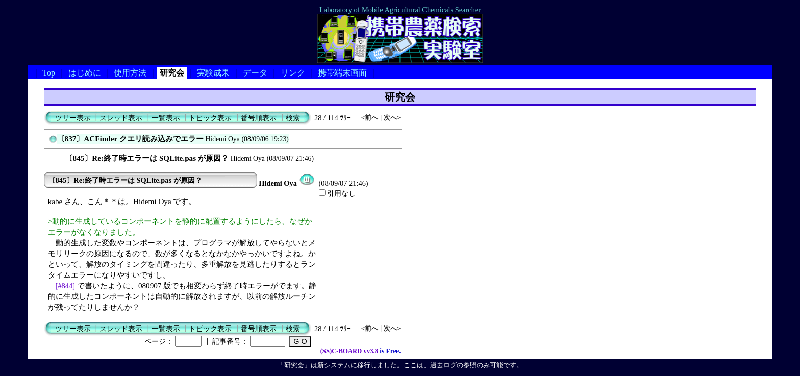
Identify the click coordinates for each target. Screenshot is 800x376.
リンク (293, 72)
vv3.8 (371, 351)
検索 (293, 118)
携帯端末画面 (342, 72)
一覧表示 (166, 118)
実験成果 (213, 72)
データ (255, 72)
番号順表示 (259, 118)
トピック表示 (210, 118)
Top (48, 72)
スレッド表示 (120, 118)
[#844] (66, 286)
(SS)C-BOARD (341, 351)
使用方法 (130, 72)
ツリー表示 (73, 118)
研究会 (172, 72)
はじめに (84, 72)
